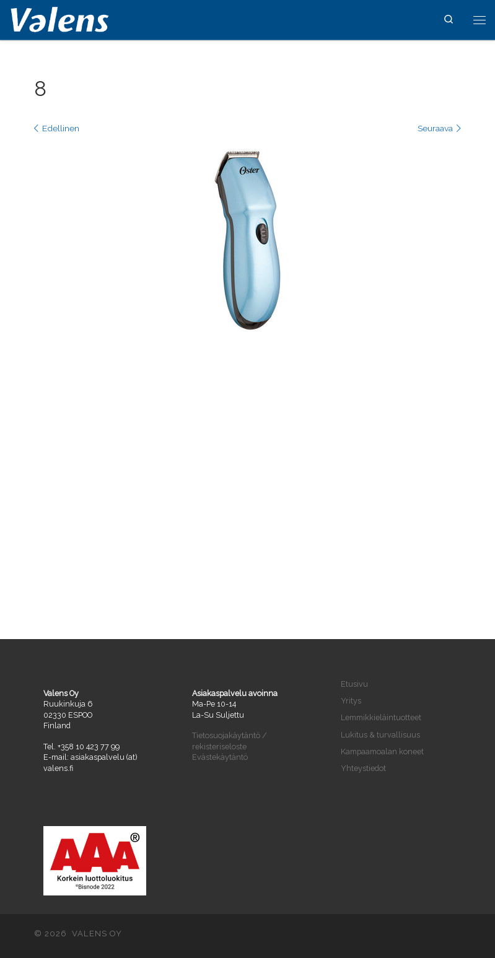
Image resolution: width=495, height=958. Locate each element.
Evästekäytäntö (220, 757)
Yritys (351, 700)
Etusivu (354, 684)
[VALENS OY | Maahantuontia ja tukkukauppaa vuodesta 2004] (59, 18)
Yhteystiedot (363, 768)
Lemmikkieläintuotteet (381, 717)
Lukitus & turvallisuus (380, 734)
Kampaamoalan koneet (382, 751)
